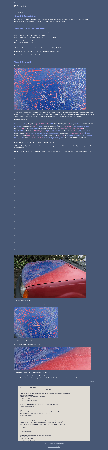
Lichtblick (91, 381)
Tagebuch (91, 383)
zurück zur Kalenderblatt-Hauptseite (54, 443)
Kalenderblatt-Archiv (54, 447)
